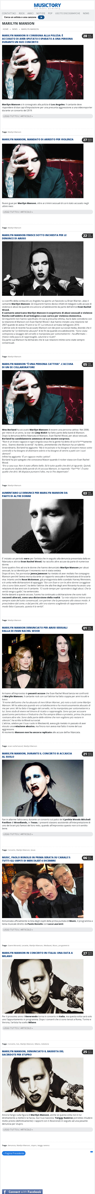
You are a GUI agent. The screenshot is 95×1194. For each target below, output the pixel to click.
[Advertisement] (59, 1169)
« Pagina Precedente (13, 1153)
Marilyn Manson (14, 132)
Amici (30, 13)
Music (55, 945)
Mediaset (48, 945)
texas (33, 850)
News (86, 13)
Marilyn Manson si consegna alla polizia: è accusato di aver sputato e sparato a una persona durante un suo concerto (37, 39)
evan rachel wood (15, 746)
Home (5, 29)
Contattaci (9, 13)
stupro (34, 1145)
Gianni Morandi (14, 945)
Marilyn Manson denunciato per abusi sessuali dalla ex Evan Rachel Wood (34, 629)
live (17, 1044)
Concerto (11, 850)
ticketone (45, 1044)
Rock (22, 13)
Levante (25, 945)
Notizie (40, 13)
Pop (50, 13)
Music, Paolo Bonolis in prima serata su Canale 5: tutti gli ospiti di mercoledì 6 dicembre (36, 859)
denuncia (12, 1145)
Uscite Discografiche (67, 13)
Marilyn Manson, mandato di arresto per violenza (37, 139)
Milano (37, 1044)
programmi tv (63, 945)
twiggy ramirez (44, 1145)
